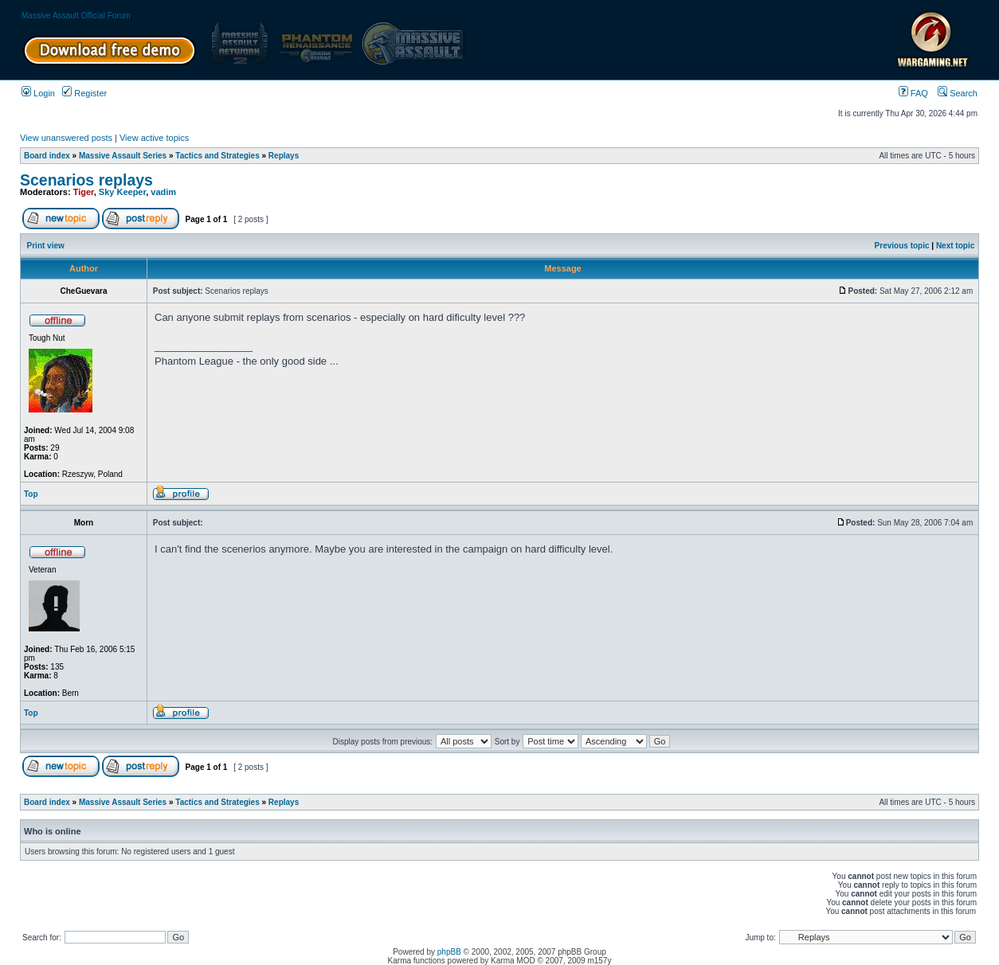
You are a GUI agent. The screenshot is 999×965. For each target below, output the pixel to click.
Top (31, 494)
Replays (283, 155)
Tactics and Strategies (217, 155)
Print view (46, 245)
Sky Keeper (122, 192)
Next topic (955, 245)
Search (957, 93)
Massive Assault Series (122, 155)
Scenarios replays (86, 180)
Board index (47, 155)
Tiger (83, 192)
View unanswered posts (66, 138)
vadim (163, 192)
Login (38, 93)
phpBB (449, 951)
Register (84, 93)
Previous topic (902, 245)
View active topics (154, 138)
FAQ (913, 93)
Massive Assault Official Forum (76, 15)
